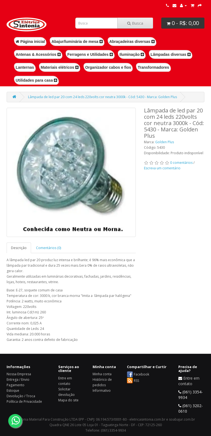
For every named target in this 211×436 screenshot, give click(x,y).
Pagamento (15, 385)
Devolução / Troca (21, 396)
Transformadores (153, 67)
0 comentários (181, 162)
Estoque (13, 390)
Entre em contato (188, 381)
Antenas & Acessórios (38, 54)
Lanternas (25, 67)
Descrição (19, 247)
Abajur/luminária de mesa (76, 41)
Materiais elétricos (60, 67)
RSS (136, 380)
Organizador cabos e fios (108, 67)
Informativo (102, 390)
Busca (135, 23)
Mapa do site (68, 400)
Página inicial (30, 41)
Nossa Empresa (19, 374)
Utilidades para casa (36, 80)
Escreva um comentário (162, 168)
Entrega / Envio (18, 379)
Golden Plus (164, 142)
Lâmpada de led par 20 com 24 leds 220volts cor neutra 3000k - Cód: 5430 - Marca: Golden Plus (102, 97)
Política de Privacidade (24, 401)
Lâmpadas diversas (171, 54)
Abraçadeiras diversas (132, 41)
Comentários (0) (48, 247)
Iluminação (132, 54)
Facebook (141, 374)
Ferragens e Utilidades (90, 54)
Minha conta (102, 374)
